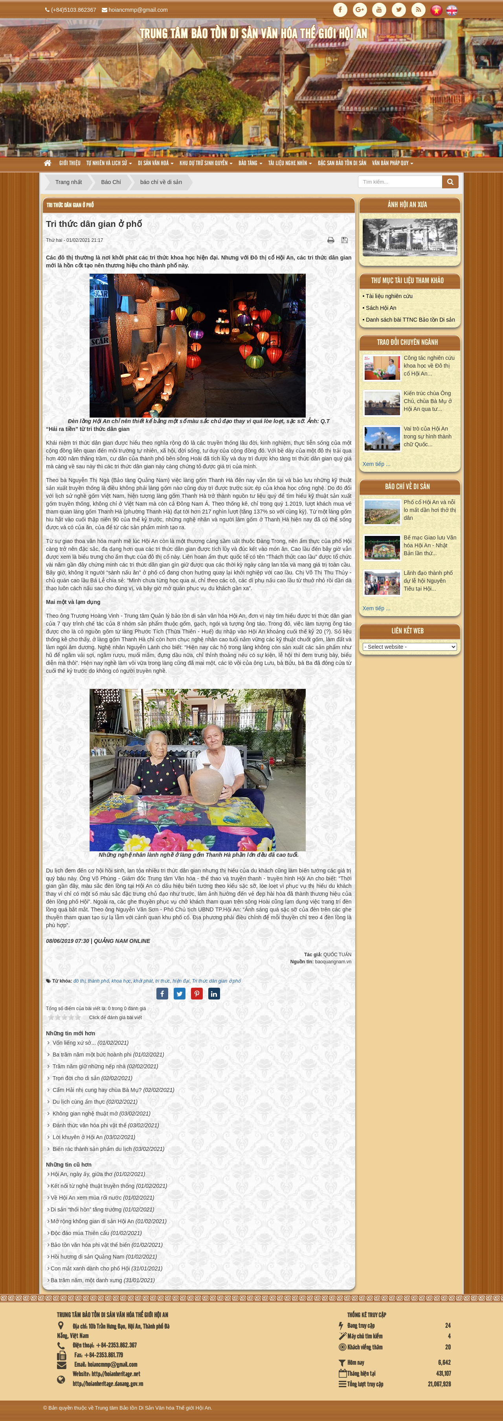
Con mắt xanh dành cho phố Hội (90, 1268)
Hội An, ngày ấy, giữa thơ (81, 1174)
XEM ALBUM (410, 239)
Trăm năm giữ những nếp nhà (89, 1066)
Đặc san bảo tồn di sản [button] (342, 163)
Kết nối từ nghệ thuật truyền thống (92, 1186)
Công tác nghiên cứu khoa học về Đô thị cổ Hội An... (429, 366)
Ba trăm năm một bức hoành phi (92, 1054)
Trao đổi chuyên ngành (407, 342)
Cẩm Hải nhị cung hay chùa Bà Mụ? (97, 1090)
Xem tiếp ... (377, 464)
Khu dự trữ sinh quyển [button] (206, 166)
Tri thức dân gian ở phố (70, 205)
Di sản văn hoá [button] (156, 166)
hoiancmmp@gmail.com (138, 10)
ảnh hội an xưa (407, 205)
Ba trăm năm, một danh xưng (86, 1280)
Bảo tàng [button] (251, 166)
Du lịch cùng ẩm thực (79, 1102)
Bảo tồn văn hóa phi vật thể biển (90, 1245)
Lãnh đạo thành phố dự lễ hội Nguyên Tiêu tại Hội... (428, 581)
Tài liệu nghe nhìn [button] (290, 166)
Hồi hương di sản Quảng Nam (88, 1256)
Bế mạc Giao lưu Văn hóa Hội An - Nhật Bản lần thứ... (430, 545)
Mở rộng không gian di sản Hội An (92, 1221)
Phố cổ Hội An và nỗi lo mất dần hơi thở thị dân (430, 510)
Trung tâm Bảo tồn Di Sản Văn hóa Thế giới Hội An (153, 1408)
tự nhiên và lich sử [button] (109, 166)
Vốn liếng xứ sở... (74, 1043)
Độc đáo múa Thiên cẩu (80, 1233)
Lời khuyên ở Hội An (78, 1137)
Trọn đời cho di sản (76, 1078)
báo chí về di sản (407, 487)
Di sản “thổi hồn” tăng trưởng (86, 1209)
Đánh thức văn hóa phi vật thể (90, 1125)
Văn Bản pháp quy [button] (392, 166)
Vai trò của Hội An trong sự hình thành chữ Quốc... (428, 436)
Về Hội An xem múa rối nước (86, 1198)
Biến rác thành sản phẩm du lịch (92, 1149)
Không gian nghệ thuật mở (85, 1113)
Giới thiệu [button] (70, 163)
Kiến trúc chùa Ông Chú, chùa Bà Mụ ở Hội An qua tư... (428, 401)
